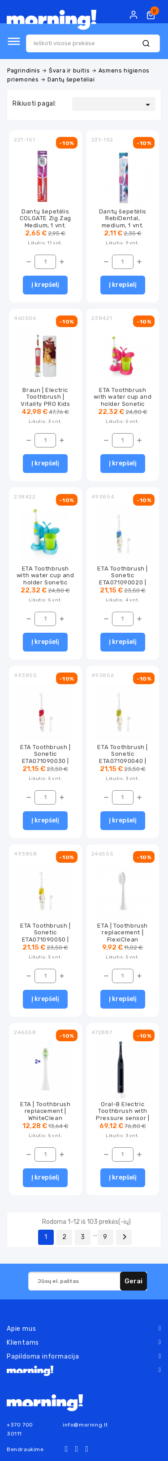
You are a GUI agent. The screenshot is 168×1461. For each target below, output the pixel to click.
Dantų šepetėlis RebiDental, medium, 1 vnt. (122, 218)
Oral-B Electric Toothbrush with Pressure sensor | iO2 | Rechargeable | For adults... (122, 1118)
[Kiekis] (45, 262)
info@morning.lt (85, 1425)
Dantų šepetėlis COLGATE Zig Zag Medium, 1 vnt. (45, 218)
